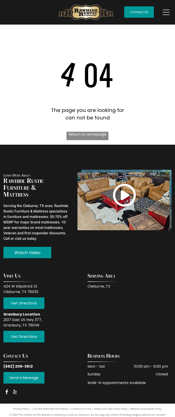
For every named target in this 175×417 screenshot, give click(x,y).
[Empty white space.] (56, 158)
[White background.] (35, 158)
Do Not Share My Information (51, 411)
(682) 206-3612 (18, 368)
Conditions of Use (81, 411)
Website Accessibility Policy (146, 411)
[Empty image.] (15, 158)
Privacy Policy (21, 411)
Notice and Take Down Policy (111, 411)
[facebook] (6, 395)
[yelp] (14, 395)
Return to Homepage (87, 134)
